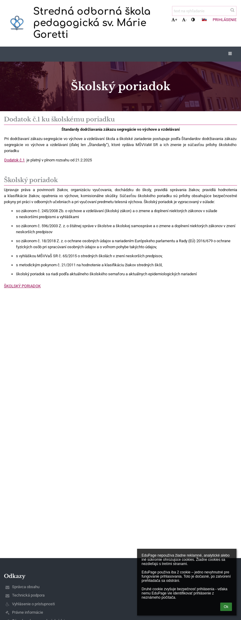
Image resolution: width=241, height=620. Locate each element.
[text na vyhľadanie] (204, 11)
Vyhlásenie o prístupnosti (33, 604)
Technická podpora (28, 595)
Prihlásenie (224, 19)
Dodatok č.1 (14, 160)
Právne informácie (27, 612)
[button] (204, 19)
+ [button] (174, 19)
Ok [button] (226, 607)
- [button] (184, 19)
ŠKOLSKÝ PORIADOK (22, 286)
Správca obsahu (25, 587)
